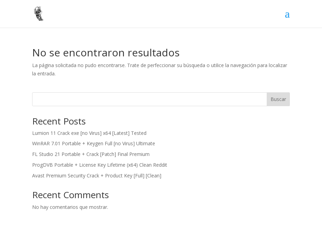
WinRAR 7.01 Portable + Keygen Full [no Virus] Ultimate (93, 143)
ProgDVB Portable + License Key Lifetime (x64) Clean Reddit (99, 165)
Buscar (278, 99)
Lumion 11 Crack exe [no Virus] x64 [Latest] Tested (89, 133)
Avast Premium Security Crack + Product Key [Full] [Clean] (96, 175)
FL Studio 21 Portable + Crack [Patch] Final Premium (91, 154)
